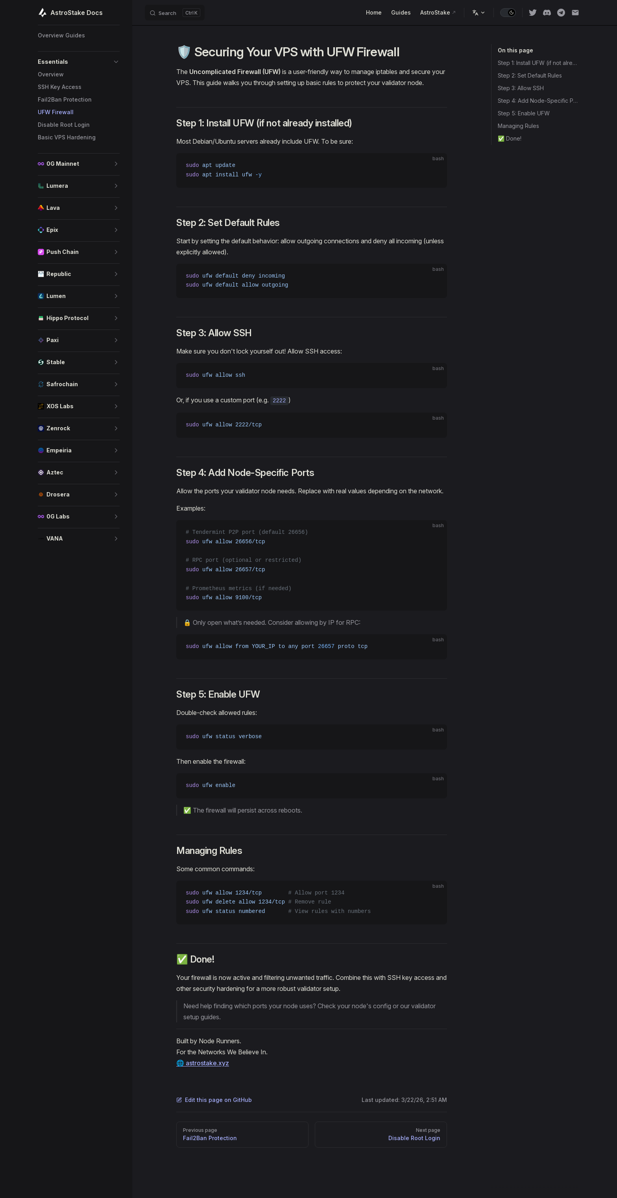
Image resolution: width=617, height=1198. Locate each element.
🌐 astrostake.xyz (202, 1063)
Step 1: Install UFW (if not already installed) (538, 62)
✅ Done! (509, 138)
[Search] (175, 12)
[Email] (575, 13)
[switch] (508, 12)
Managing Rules (518, 125)
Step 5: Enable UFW (524, 113)
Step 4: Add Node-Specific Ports (538, 100)
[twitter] (533, 13)
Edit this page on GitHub (214, 1099)
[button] (79, 62)
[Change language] (478, 12)
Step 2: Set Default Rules (530, 75)
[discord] (547, 13)
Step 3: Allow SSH (521, 88)
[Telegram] (561, 13)
